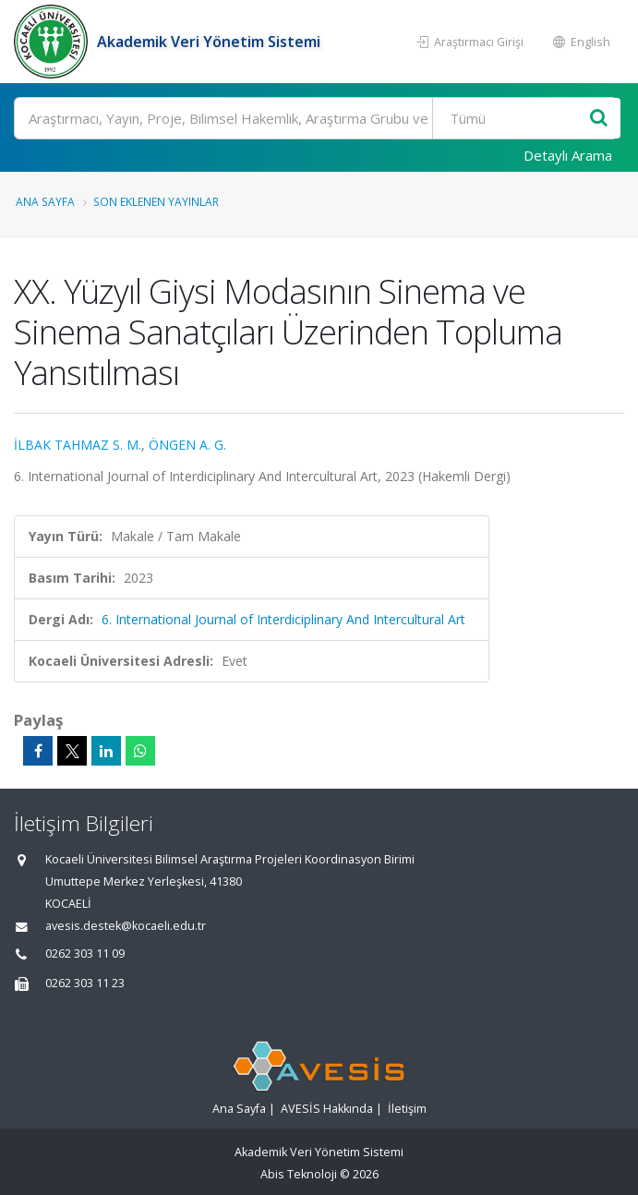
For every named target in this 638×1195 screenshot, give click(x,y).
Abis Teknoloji (298, 1174)
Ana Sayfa (45, 201)
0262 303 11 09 (85, 953)
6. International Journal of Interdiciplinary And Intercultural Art (283, 619)
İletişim (407, 1109)
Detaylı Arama (568, 155)
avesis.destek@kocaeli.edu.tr (125, 926)
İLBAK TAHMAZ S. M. (77, 444)
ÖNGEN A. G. (187, 444)
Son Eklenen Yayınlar (156, 201)
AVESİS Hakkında (327, 1109)
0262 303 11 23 (85, 983)
